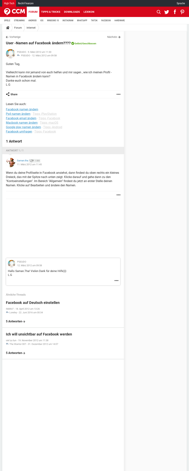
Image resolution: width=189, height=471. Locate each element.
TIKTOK (94, 20)
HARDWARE (119, 20)
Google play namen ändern (23, 127)
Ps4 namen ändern (18, 114)
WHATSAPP (82, 20)
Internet (31, 27)
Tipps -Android (52, 127)
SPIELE (7, 20)
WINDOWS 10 (53, 20)
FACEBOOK (106, 20)
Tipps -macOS (49, 122)
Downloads (72, 11)
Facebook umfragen (19, 131)
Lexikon (89, 11)
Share (14, 94)
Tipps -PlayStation (45, 114)
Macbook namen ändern (22, 122)
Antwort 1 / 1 (15, 150)
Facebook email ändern (21, 118)
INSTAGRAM (68, 20)
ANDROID (32, 20)
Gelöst (78, 43)
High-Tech (9, 3)
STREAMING (19, 20)
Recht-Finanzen (25, 3)
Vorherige (14, 36)
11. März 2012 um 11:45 (29, 164)
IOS (41, 20)
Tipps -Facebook (49, 118)
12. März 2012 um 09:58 (44, 55)
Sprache (181, 3)
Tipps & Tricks (50, 11)
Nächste (112, 36)
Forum (33, 11)
